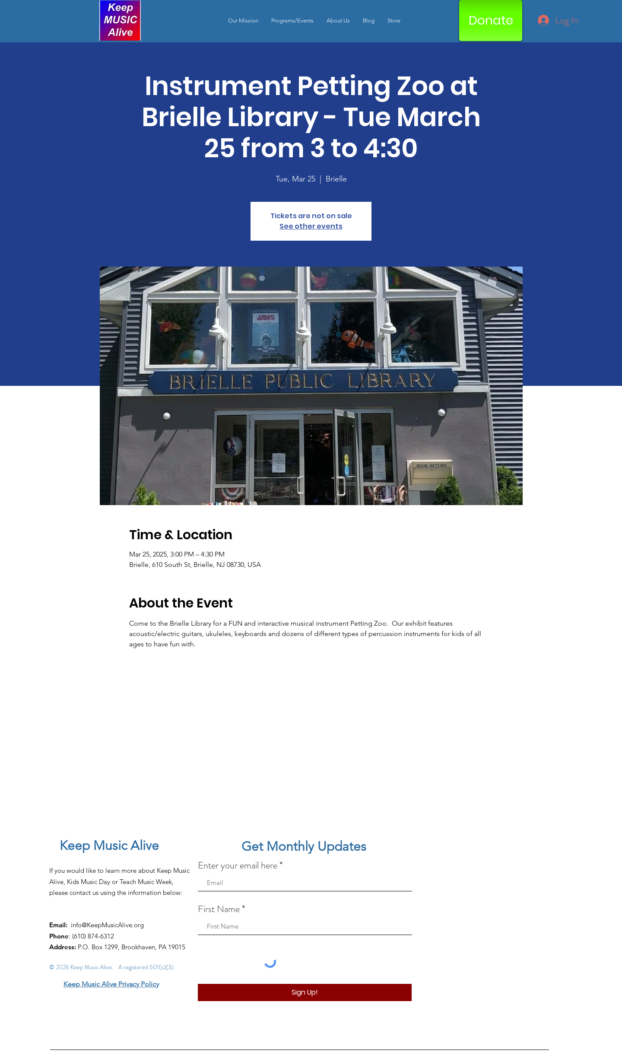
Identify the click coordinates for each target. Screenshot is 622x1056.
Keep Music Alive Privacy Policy (111, 984)
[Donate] (490, 20)
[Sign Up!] (305, 992)
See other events (311, 226)
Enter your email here (237, 865)
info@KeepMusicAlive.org (107, 925)
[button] (292, 20)
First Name (219, 909)
